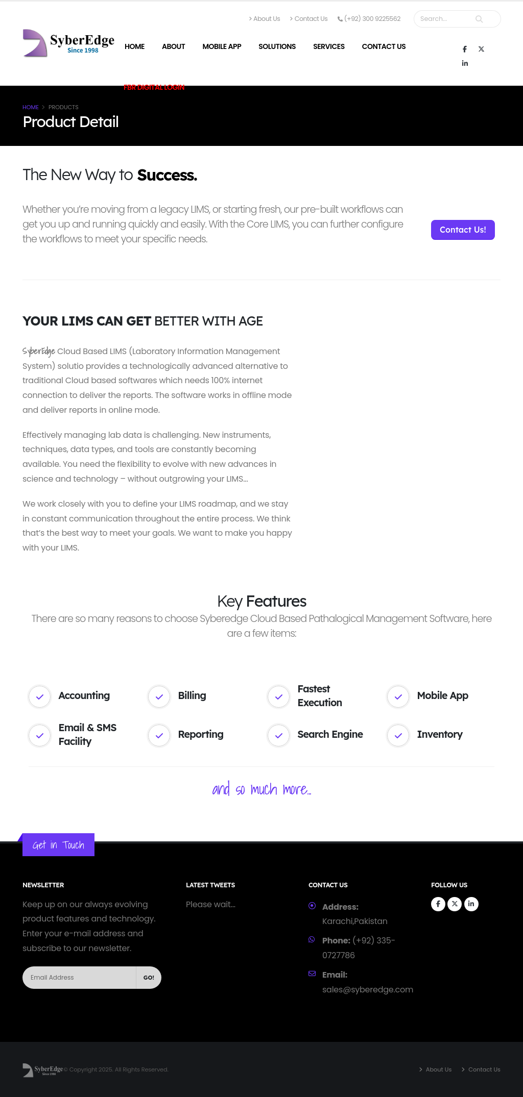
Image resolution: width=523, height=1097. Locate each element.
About (173, 46)
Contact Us (308, 18)
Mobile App (221, 46)
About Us (264, 18)
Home (135, 46)
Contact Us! (463, 230)
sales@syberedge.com (367, 989)
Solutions (277, 46)
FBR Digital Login (154, 87)
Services (329, 46)
